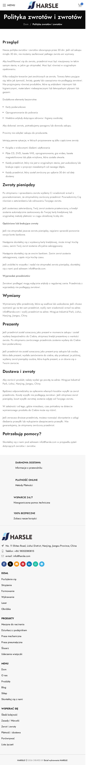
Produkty (7, 618)
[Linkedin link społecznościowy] (29, 564)
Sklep (4, 693)
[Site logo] (42, 5)
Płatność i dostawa (11, 732)
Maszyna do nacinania (12, 624)
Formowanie (7, 591)
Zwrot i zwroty (8, 726)
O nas (4, 675)
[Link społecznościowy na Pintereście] (23, 564)
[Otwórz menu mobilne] (9, 5)
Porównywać (8, 738)
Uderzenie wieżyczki (11, 654)
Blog (3, 687)
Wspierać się (9, 708)
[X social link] (10, 564)
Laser (4, 603)
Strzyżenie (6, 585)
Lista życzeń (7, 744)
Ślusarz (5, 648)
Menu (4, 663)
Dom (26, 24)
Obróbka (6, 609)
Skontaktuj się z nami (12, 699)
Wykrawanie (7, 597)
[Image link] (16, 536)
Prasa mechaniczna (11, 636)
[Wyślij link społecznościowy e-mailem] (16, 564)
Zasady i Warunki (10, 720)
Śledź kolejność (9, 714)
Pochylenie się (8, 579)
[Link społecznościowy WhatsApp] (35, 564)
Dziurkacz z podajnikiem (14, 630)
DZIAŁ (4, 573)
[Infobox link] (42, 466)
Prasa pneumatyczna (11, 642)
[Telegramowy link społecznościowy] (41, 564)
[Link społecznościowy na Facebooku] (4, 564)
